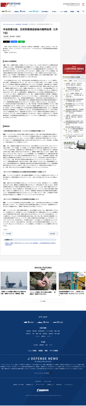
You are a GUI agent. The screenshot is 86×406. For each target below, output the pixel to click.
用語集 (72, 11)
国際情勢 (42, 345)
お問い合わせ (61, 384)
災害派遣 (28, 331)
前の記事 (52, 233)
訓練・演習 (57, 331)
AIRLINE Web (37, 381)
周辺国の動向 (41, 331)
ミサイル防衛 (49, 331)
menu (83, 5)
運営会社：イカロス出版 (15, 384)
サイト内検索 (54, 351)
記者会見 (51, 333)
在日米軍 (36, 345)
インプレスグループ (71, 384)
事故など (43, 336)
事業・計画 (38, 333)
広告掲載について (28, 384)
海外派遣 (34, 331)
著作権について (51, 384)
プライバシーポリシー (40, 384)
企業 (46, 345)
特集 (78, 11)
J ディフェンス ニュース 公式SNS (43, 373)
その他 (54, 11)
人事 (33, 333)
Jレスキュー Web (47, 381)
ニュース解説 (63, 11)
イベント (38, 336)
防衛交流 (28, 333)
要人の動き (57, 333)
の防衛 (8, 11)
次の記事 (9, 233)
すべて (48, 336)
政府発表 (45, 333)
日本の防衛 (44, 11)
